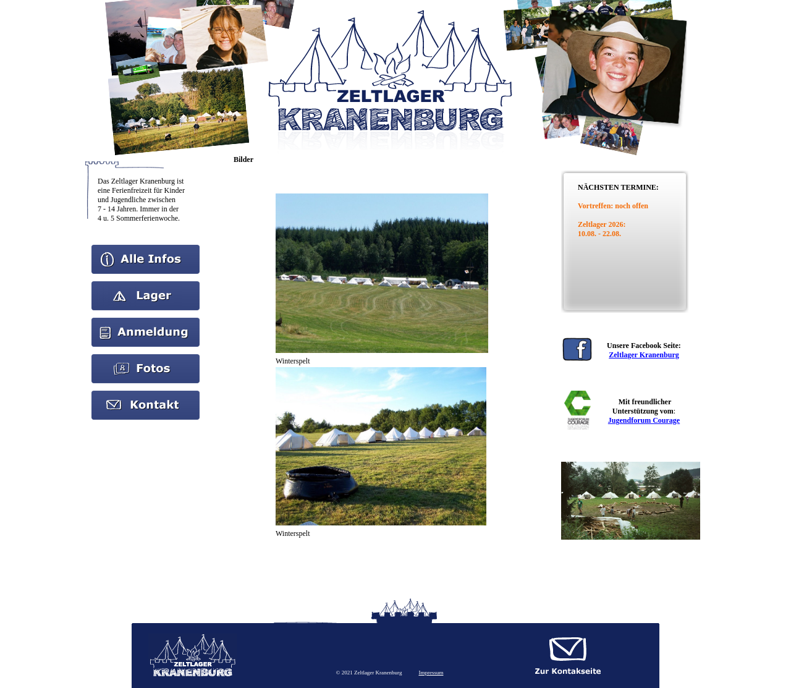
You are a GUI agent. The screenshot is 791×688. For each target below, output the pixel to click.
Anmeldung (145, 322)
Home (145, 249)
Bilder (146, 358)
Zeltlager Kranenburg (644, 354)
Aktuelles (146, 285)
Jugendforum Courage (644, 420)
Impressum (430, 672)
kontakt (146, 395)
